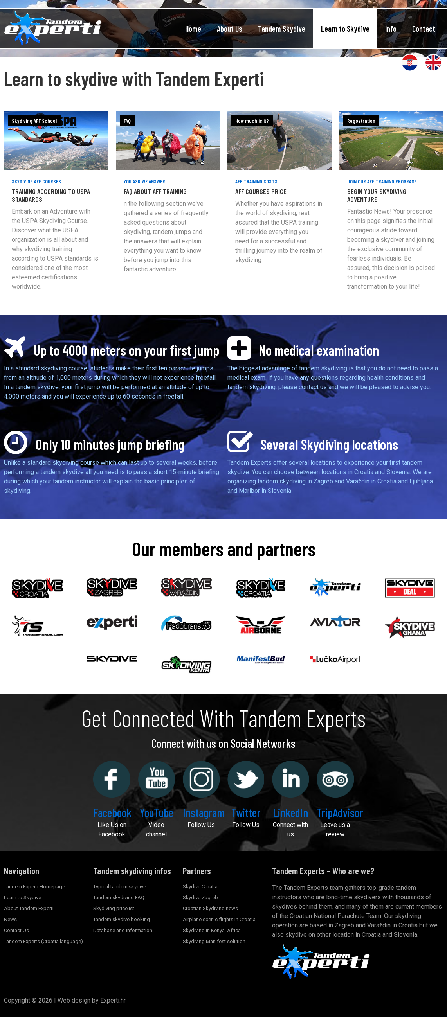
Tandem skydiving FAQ (118, 897)
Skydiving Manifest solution (214, 941)
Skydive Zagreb (200, 897)
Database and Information (122, 930)
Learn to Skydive (345, 28)
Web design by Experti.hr (92, 1000)
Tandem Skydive (281, 28)
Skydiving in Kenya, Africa (212, 930)
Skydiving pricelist (113, 908)
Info (391, 28)
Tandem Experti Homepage (34, 886)
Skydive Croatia (200, 886)
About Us (229, 28)
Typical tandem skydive (119, 886)
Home (193, 28)
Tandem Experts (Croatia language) (43, 941)
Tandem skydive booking (121, 919)
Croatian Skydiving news (210, 908)
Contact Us (16, 930)
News (10, 919)
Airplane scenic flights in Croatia (219, 919)
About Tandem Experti (29, 908)
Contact (423, 28)
